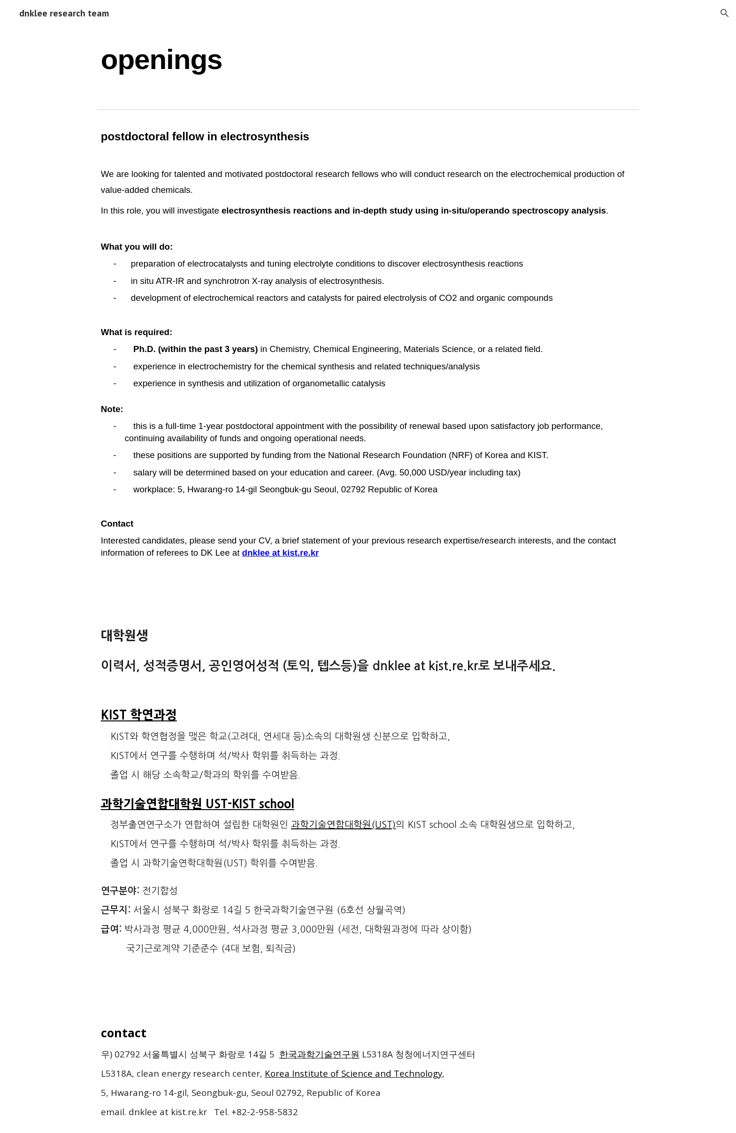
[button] (724, 13)
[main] (368, 59)
